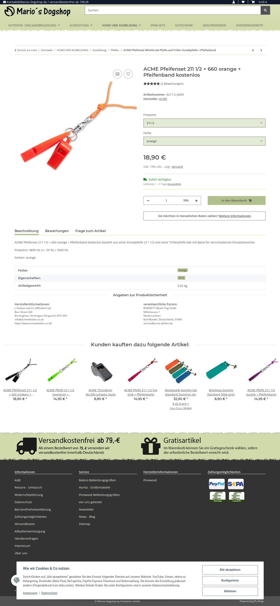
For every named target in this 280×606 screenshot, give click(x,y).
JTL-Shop (259, 601)
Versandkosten (25, 524)
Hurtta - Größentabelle (94, 487)
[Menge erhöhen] (196, 200)
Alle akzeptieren (229, 570)
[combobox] (204, 123)
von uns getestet (90, 502)
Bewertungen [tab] (57, 231)
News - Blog (87, 517)
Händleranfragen (26, 538)
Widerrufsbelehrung (29, 495)
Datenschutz (49, 593)
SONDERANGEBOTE (249, 25)
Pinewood (150, 480)
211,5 (181, 277)
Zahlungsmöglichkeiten (31, 517)
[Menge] (166, 200)
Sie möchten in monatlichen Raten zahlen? (204, 216)
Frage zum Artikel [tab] (90, 231)
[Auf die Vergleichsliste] (117, 74)
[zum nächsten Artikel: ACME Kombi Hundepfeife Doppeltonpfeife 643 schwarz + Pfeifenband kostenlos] (261, 50)
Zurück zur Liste (27, 50)
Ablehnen (230, 591)
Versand (177, 167)
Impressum (30, 593)
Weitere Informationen (235, 216)
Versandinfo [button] (174, 184)
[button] (233, 2)
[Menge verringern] (148, 200)
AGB (17, 480)
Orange (183, 270)
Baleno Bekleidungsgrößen (97, 480)
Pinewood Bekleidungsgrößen (99, 495)
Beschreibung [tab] (27, 231)
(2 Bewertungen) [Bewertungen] (163, 84)
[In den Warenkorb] (18, 64)
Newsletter (86, 509)
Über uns (21, 553)
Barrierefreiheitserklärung (33, 509)
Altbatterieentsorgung (30, 531)
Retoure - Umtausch (28, 487)
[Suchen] (173, 10)
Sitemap (84, 524)
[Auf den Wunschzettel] (128, 74)
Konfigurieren (230, 580)
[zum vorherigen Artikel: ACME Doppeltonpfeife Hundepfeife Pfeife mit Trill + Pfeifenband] (253, 50)
